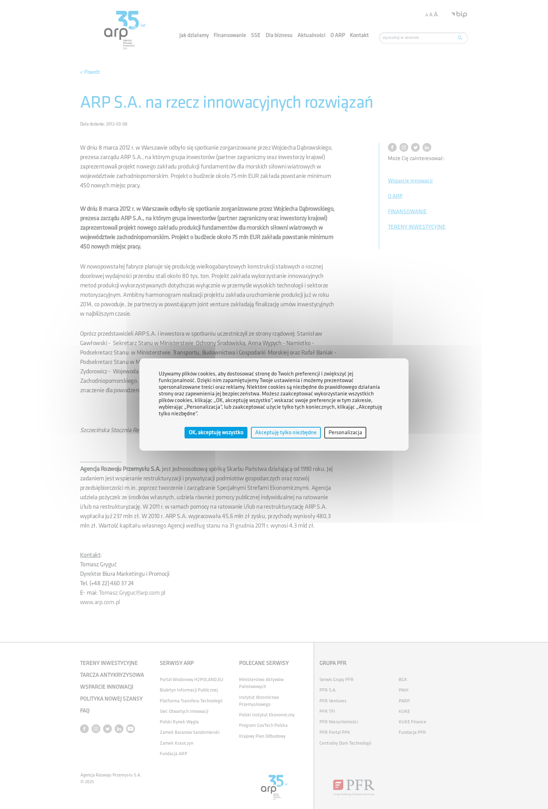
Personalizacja (345, 432)
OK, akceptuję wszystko (216, 432)
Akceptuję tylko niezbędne (286, 432)
